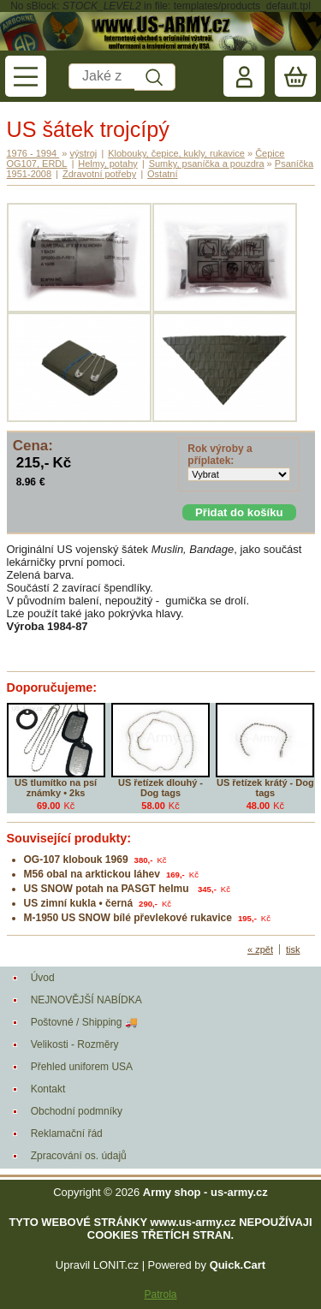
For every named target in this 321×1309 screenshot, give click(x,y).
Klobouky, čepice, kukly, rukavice (176, 153)
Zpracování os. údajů (79, 1156)
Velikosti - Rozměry (75, 1044)
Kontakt (48, 1089)
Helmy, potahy (108, 163)
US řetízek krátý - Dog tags (265, 787)
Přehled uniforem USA (82, 1067)
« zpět (260, 949)
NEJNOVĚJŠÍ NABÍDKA (86, 1000)
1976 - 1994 (33, 153)
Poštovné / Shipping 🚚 (84, 1022)
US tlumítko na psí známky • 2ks (56, 787)
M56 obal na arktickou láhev (92, 874)
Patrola (160, 1294)
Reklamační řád (67, 1133)
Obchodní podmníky (76, 1111)
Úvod (43, 978)
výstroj (84, 153)
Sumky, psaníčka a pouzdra (207, 163)
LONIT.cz (116, 1264)
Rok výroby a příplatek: (219, 455)
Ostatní (162, 174)
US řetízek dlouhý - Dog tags (160, 787)
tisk (293, 949)
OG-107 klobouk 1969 (76, 860)
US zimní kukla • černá (79, 903)
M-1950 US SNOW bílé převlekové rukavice (128, 918)
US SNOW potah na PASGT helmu (108, 889)
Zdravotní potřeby (99, 174)
